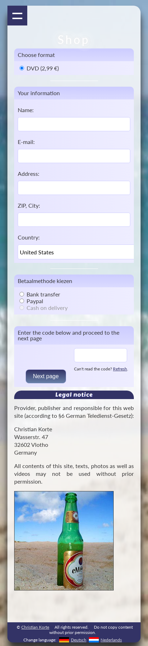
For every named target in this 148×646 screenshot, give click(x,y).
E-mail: (26, 141)
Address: (28, 173)
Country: (29, 237)
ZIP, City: (29, 205)
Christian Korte (35, 627)
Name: (26, 109)
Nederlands (111, 639)
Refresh (120, 368)
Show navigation (17, 15)
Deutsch (78, 639)
